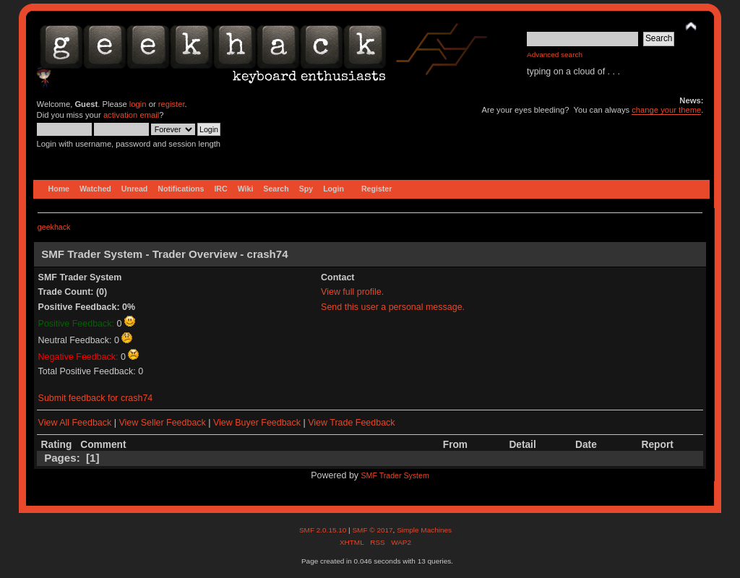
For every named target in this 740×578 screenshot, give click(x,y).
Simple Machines (424, 530)
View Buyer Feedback (257, 423)
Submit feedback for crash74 (95, 398)
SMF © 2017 (372, 530)
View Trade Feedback (351, 423)
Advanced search (554, 55)
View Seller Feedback (162, 423)
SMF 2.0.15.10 (323, 530)
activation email (131, 115)
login (138, 104)
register (171, 104)
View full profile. (352, 292)
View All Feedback (75, 423)
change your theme (666, 109)
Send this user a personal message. (393, 307)
